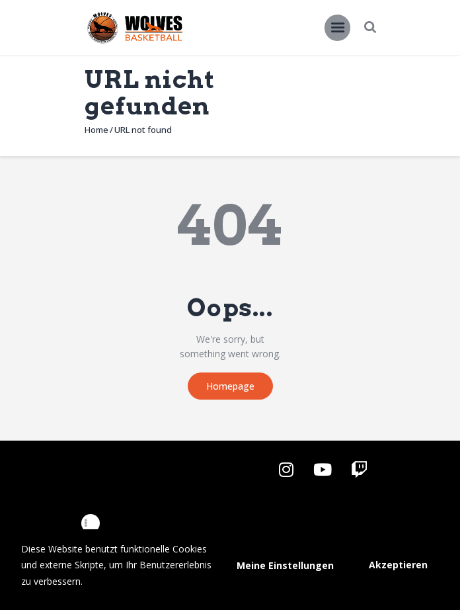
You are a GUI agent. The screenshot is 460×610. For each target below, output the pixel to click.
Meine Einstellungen (285, 565)
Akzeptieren (398, 564)
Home (96, 130)
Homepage (230, 386)
